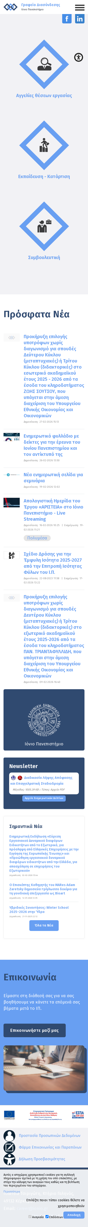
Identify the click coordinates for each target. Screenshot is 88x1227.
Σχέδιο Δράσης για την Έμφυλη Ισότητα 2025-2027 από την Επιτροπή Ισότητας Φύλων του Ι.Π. (53, 563)
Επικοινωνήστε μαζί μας (34, 1030)
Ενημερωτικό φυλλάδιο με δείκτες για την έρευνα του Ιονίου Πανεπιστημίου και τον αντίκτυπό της (52, 445)
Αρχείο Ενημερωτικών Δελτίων (44, 798)
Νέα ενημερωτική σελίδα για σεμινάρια (53, 477)
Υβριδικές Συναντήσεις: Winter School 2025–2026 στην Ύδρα (39, 910)
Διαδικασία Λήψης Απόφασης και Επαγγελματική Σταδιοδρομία (41, 781)
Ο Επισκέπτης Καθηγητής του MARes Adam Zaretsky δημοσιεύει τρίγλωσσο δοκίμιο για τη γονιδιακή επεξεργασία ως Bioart (43, 889)
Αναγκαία (38, 1217)
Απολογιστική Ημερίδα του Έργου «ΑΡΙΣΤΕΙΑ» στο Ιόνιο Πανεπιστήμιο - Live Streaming (53, 510)
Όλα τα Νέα (44, 925)
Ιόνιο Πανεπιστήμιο (44, 725)
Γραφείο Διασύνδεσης (40, 7)
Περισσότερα (12, 1191)
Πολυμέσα (37, 538)
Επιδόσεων (56, 1217)
